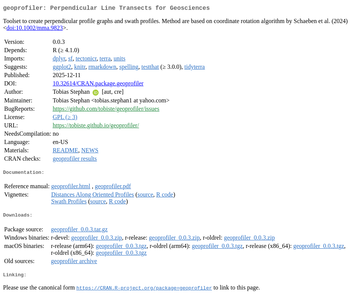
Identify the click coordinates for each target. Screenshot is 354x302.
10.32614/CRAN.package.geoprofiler (98, 85)
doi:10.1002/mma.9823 (34, 29)
